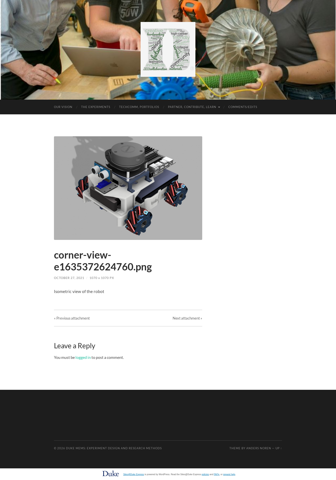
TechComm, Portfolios (139, 107)
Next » (187, 318)
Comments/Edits (242, 107)
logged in (83, 357)
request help (229, 474)
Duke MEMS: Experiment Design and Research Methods (114, 448)
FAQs (216, 474)
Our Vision (63, 107)
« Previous (72, 318)
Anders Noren (258, 448)
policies (205, 474)
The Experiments (95, 107)
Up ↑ (278, 448)
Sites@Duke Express (133, 474)
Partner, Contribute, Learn (192, 107)
